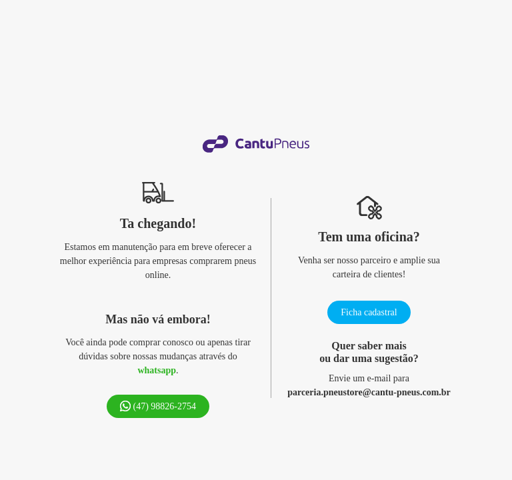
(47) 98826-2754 (158, 406)
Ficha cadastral (369, 312)
